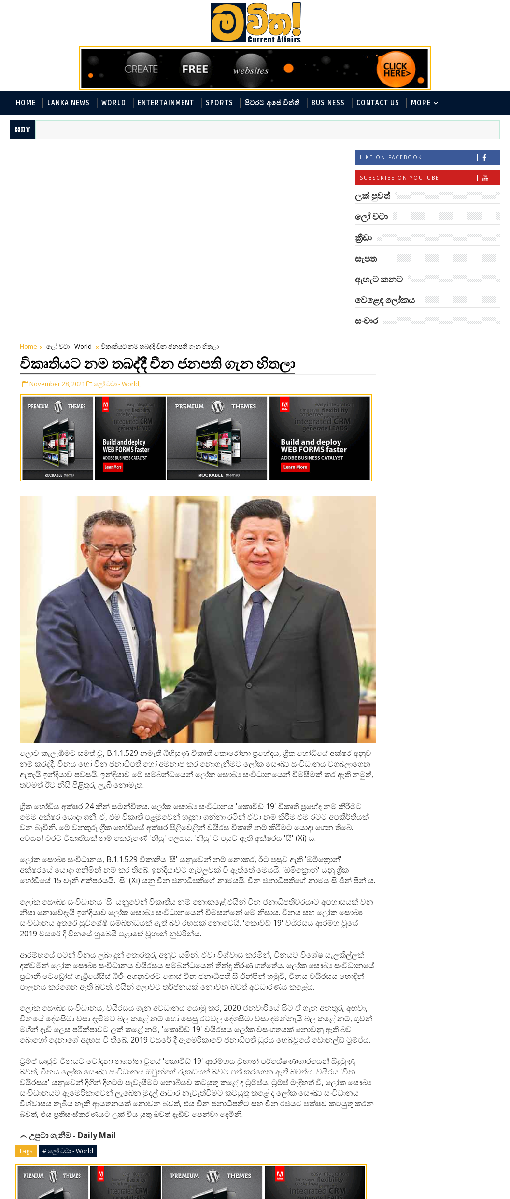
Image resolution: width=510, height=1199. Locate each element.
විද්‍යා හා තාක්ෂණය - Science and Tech (419, 429)
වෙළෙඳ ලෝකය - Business (401, 461)
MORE (421, 103)
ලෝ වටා (475, 344)
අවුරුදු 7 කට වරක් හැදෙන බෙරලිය (436, 571)
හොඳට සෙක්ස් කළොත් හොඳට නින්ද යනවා (443, 806)
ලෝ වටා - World (69, 153)
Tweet (76, 1093)
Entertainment (166, 103)
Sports (219, 103)
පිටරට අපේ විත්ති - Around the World (419, 414)
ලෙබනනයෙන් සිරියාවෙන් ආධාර (449, 767)
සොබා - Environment (394, 477)
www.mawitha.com (120, 1192)
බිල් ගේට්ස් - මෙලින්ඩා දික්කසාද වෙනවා (443, 845)
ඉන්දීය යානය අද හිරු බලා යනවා (449, 884)
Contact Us (377, 103)
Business (328, 103)
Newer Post (40, 1144)
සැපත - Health (462, 477)
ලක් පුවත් (427, 344)
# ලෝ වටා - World (67, 980)
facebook (265, 1167)
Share (185, 1093)
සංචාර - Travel (383, 493)
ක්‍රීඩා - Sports (382, 445)
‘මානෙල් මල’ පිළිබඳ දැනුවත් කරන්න (438, 610)
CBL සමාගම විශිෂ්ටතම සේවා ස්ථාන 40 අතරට (444, 689)
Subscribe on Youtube (429, 178)
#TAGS (379, 344)
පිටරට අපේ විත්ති (272, 103)
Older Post (321, 1144)
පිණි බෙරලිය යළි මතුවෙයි (450, 645)
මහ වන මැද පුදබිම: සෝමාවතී (438, 532)
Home (26, 103)
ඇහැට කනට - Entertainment (406, 398)
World (113, 103)
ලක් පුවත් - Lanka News (397, 382)
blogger (98, 1167)
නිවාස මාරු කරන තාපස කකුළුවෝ (446, 728)
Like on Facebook (429, 158)
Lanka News (68, 103)
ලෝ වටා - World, (117, 189)
